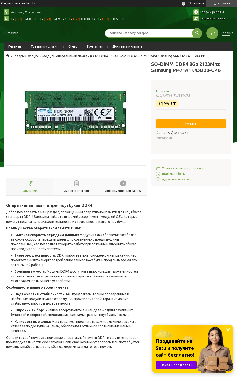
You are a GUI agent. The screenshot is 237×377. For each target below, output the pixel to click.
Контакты (95, 46)
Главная (14, 46)
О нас (72, 46)
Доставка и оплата (127, 46)
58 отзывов (196, 3)
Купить (191, 123)
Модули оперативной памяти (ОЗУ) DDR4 (75, 56)
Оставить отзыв (212, 18)
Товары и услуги (44, 46)
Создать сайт (10, 3)
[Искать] (197, 33)
